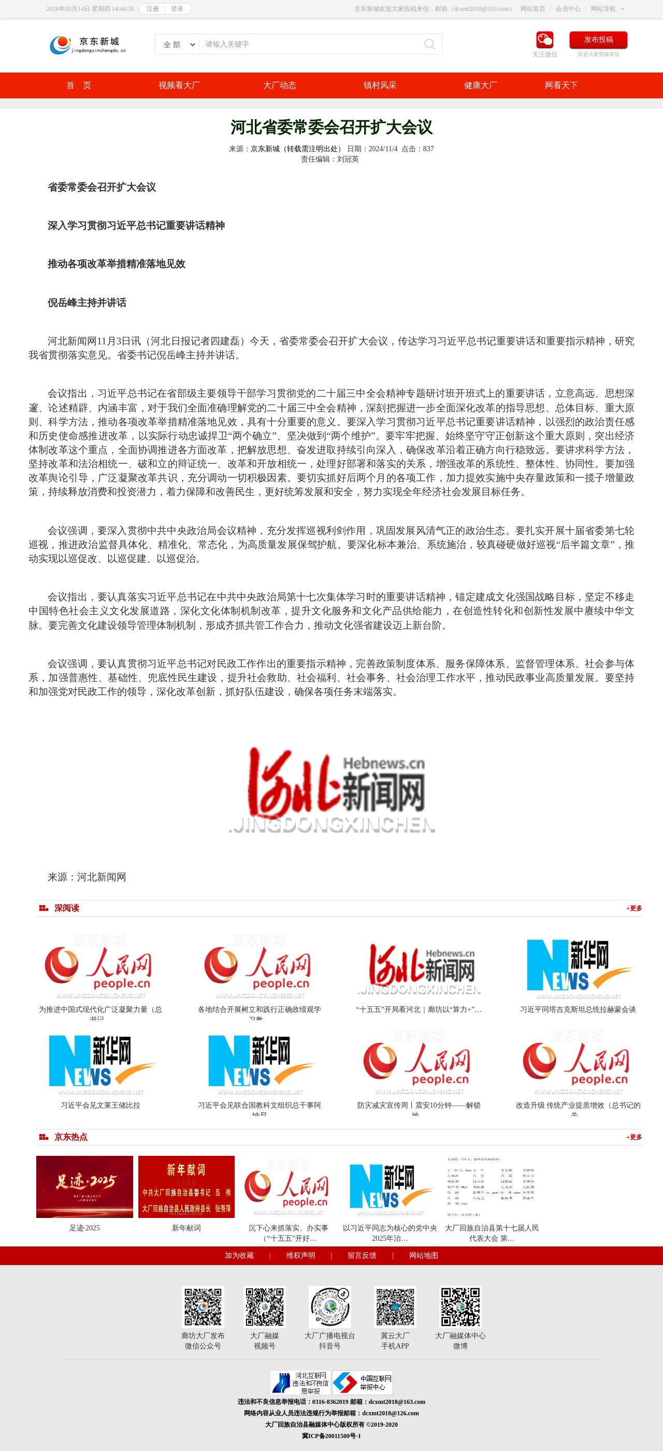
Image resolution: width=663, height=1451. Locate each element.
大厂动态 (279, 85)
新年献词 (186, 1228)
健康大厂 (480, 85)
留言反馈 (362, 1255)
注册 (153, 8)
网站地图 (423, 1255)
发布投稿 (598, 39)
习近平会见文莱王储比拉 (100, 1105)
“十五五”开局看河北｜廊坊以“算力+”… (419, 1009)
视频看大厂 (179, 85)
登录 (177, 8)
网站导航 (603, 8)
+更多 (634, 908)
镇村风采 (380, 85)
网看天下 (561, 85)
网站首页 (533, 8)
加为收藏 (239, 1255)
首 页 (78, 85)
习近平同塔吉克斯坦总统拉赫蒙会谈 (578, 1009)
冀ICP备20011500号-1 (331, 1436)
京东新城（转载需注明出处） (298, 149)
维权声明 (300, 1255)
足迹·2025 (84, 1228)
